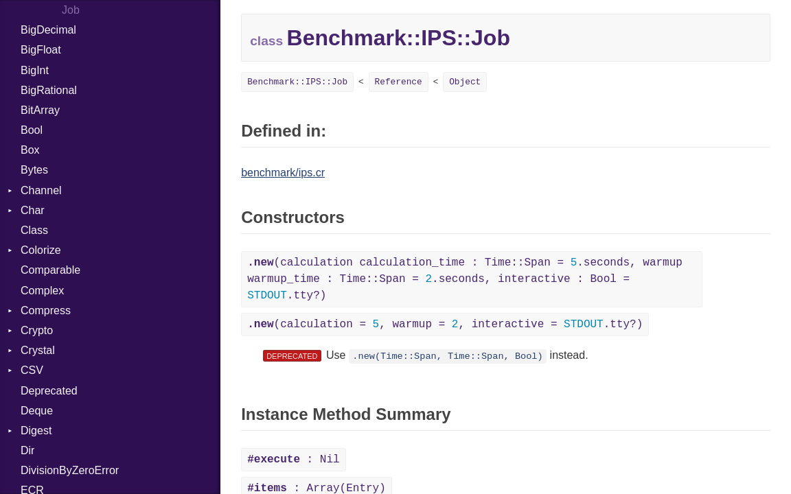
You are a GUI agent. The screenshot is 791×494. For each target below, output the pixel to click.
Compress (46, 310)
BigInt (35, 70)
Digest (36, 430)
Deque (37, 410)
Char (33, 210)
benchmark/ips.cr (283, 172)
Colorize (41, 250)
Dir (27, 450)
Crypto (37, 330)
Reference (398, 82)
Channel (41, 190)
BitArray (40, 110)
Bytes (34, 170)
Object (465, 82)
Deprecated (49, 391)
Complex (42, 290)
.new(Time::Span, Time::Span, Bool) (447, 356)
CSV (32, 370)
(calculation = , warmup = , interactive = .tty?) (445, 324)
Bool (32, 130)
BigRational (49, 90)
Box (30, 150)
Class (34, 230)
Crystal (38, 350)
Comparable (50, 270)
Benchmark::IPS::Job (297, 82)
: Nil (293, 460)
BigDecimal (48, 30)
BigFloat (41, 50)
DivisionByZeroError (70, 470)
